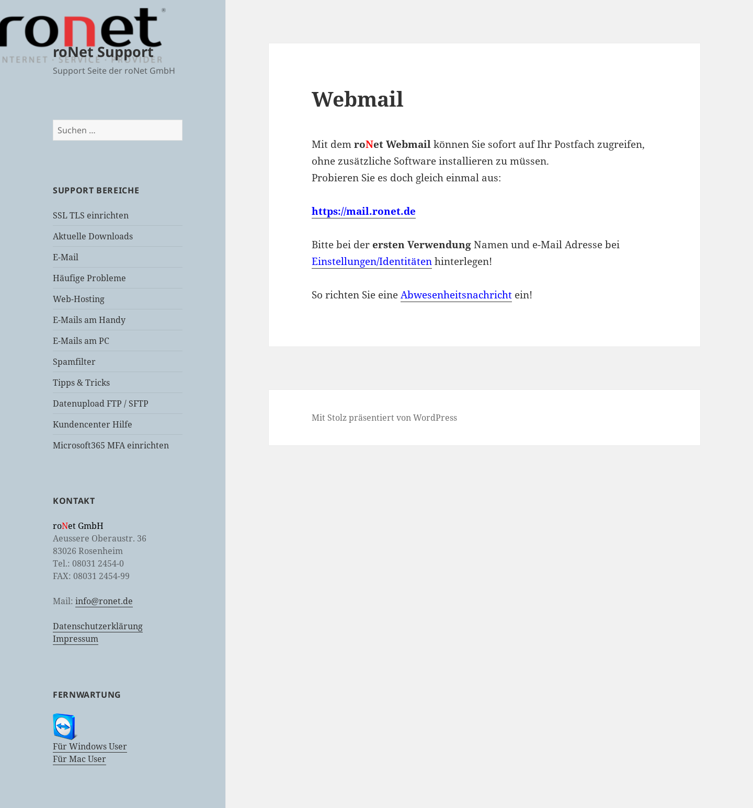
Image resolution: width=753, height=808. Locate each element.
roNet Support (103, 51)
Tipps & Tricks (81, 382)
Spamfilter (74, 361)
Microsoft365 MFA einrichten (111, 445)
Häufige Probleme (89, 278)
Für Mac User (79, 759)
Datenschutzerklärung (98, 626)
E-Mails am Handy (89, 320)
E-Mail (65, 257)
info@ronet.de (104, 601)
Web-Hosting (79, 299)
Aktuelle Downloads (93, 236)
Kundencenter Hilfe (92, 424)
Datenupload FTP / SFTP (101, 403)
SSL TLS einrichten (91, 215)
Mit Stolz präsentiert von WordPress (384, 417)
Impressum (75, 638)
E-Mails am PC (81, 341)
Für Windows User (90, 746)
